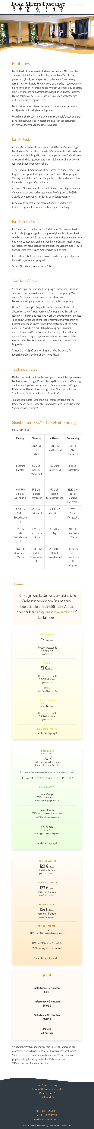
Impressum (54, 1125)
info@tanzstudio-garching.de (56, 611)
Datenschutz (66, 1125)
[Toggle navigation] (80, 7)
